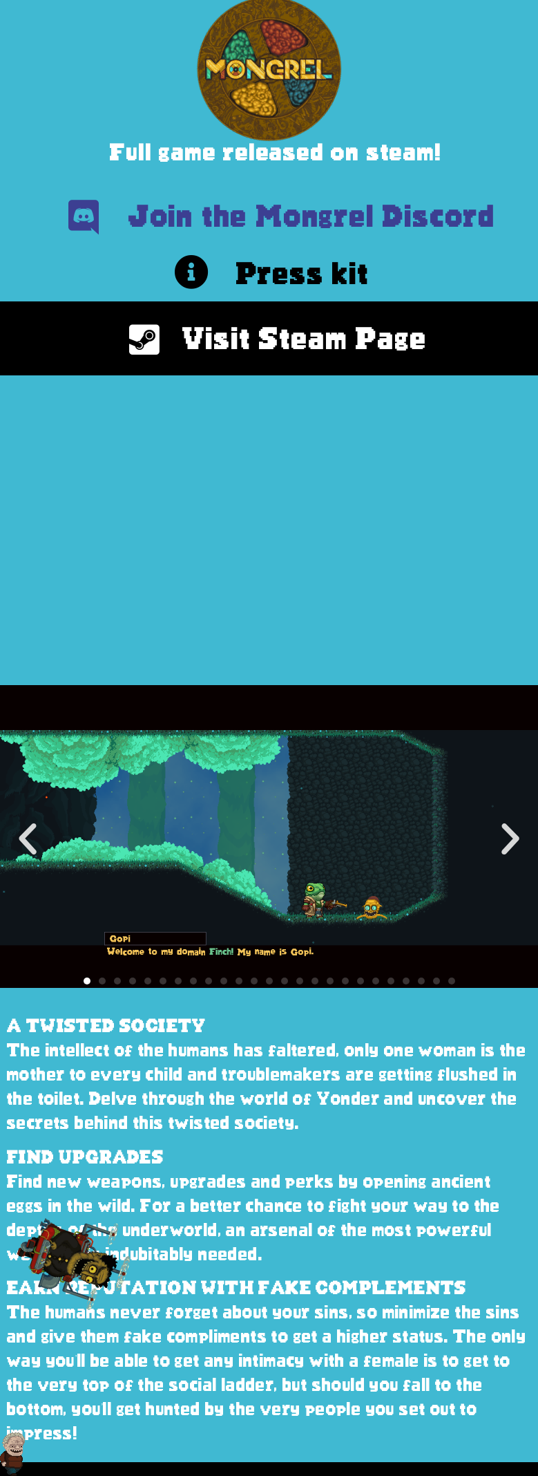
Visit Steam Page (304, 338)
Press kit (302, 273)
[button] (27, 839)
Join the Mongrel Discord (312, 216)
